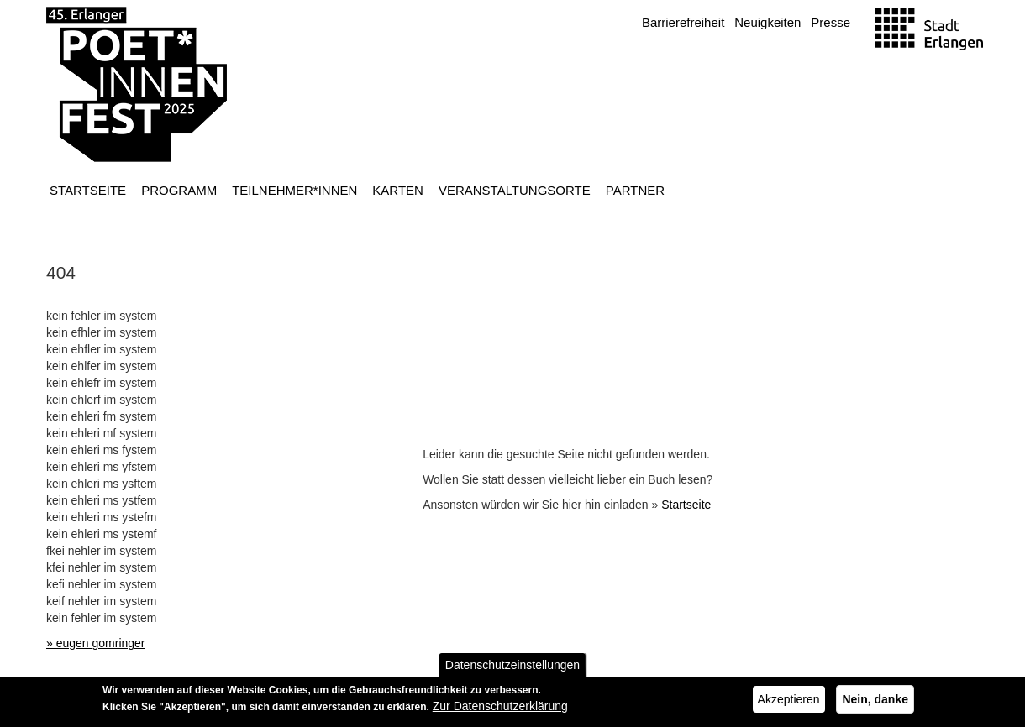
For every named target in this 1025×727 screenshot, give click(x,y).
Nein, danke (875, 702)
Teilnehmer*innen (294, 190)
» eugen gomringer (95, 643)
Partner (635, 190)
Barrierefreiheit (683, 22)
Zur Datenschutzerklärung (500, 709)
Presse (830, 22)
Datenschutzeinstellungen (512, 668)
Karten (397, 190)
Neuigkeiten (767, 22)
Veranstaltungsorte (515, 190)
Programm (179, 190)
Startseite (88, 190)
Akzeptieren (789, 702)
